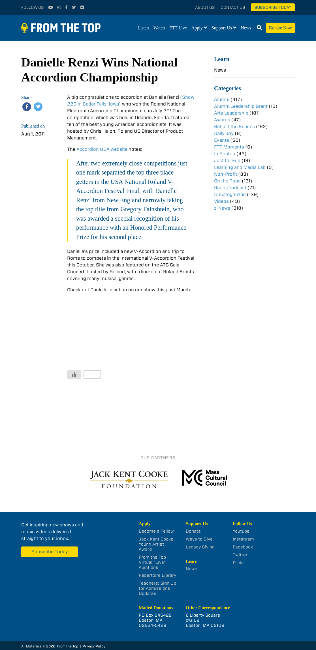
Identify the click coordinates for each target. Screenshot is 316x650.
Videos (221, 201)
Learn (221, 59)
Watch (159, 27)
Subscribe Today (272, 7)
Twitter (240, 555)
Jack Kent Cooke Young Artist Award (156, 544)
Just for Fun (227, 160)
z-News (222, 208)
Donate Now (280, 27)
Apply (197, 27)
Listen (143, 27)
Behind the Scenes (234, 126)
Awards (222, 119)
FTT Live (178, 27)
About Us (205, 7)
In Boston (224, 153)
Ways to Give (199, 539)
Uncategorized (230, 194)
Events (221, 140)
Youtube (241, 531)
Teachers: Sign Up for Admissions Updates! (157, 588)
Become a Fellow (156, 531)
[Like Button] (74, 374)
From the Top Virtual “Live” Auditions (152, 562)
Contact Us (233, 7)
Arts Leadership (231, 113)
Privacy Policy (94, 646)
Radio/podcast (230, 187)
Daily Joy (224, 133)
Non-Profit (225, 174)
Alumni (221, 99)
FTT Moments (229, 147)
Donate (193, 531)
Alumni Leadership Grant (241, 106)
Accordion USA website (101, 149)
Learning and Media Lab (240, 167)
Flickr (238, 562)
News (246, 27)
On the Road (227, 181)
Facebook (243, 547)
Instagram (243, 539)
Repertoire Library (157, 575)
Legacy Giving (200, 547)
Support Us (222, 27)
